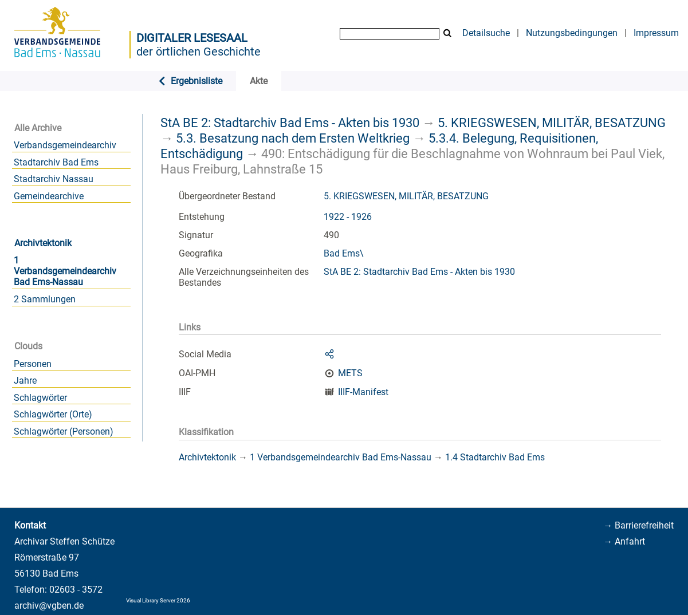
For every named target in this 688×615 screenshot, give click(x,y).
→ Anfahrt (624, 541)
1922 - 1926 (348, 216)
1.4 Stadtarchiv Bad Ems (495, 457)
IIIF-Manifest (363, 392)
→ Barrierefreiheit (638, 525)
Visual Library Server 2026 (158, 600)
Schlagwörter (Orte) (53, 414)
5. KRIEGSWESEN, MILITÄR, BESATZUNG (552, 122)
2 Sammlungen (45, 299)
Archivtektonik (43, 243)
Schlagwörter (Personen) (63, 431)
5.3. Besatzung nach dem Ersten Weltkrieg (293, 138)
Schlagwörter (40, 397)
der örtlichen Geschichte (198, 51)
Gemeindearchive (49, 196)
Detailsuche (486, 32)
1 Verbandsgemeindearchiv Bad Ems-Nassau (65, 271)
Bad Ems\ (344, 253)
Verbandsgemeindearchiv (65, 145)
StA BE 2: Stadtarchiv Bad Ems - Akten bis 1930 (289, 122)
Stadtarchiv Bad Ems (56, 162)
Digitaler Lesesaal (191, 38)
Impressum (656, 32)
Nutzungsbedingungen (572, 32)
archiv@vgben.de (49, 605)
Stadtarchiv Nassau (53, 179)
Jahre (25, 380)
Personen (33, 363)
